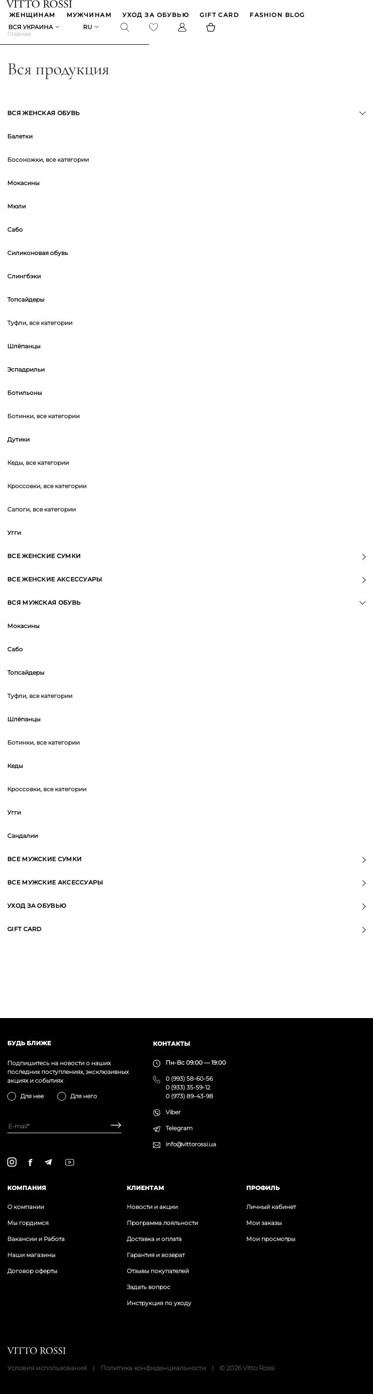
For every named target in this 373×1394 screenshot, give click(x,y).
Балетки (20, 151)
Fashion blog (278, 16)
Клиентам (145, 1187)
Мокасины (23, 198)
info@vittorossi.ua (191, 1144)
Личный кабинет (271, 1206)
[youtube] (70, 1162)
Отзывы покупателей (158, 1271)
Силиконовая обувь (37, 268)
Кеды (15, 780)
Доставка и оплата (154, 1238)
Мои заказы (264, 1222)
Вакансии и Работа (36, 1238)
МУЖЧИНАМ (90, 16)
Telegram (179, 1128)
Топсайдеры (25, 314)
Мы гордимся (28, 1222)
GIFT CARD (220, 16)
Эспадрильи (26, 384)
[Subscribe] (112, 1126)
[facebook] (30, 1162)
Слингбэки (24, 291)
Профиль (263, 1187)
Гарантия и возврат (156, 1254)
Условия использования (47, 1368)
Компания (26, 1187)
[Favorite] (154, 29)
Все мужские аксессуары (55, 897)
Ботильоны (24, 407)
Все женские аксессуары (54, 594)
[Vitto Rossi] (40, 4)
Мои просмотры (270, 1238)
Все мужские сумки (44, 874)
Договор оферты (32, 1271)
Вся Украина (31, 29)
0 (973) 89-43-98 (189, 1096)
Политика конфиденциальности (153, 1368)
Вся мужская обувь (44, 617)
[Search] (125, 29)
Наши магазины (31, 1254)
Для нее (32, 1096)
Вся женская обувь (43, 128)
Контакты (171, 1043)
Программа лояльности (162, 1222)
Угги (14, 547)
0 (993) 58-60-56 (189, 1078)
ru (88, 29)
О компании (25, 1206)
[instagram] (12, 1162)
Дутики (18, 454)
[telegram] (48, 1162)
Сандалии (22, 850)
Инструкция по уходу (159, 1303)
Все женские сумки (44, 571)
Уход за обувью (156, 16)
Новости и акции (152, 1206)
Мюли (16, 221)
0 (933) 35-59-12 (188, 1087)
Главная (19, 48)
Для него (83, 1096)
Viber (173, 1112)
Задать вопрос (148, 1287)
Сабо (15, 244)
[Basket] (211, 29)
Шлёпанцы (23, 361)
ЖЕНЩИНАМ (33, 16)
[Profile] (183, 29)
